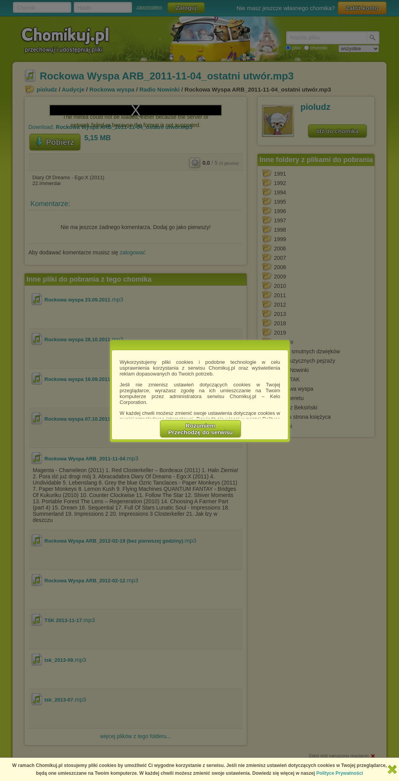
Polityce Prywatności (339, 773)
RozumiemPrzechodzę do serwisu (200, 428)
